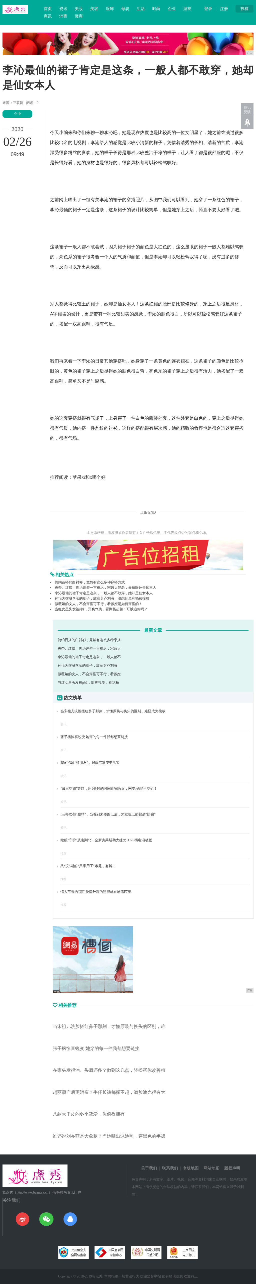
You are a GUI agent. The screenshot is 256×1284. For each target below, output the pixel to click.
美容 (94, 9)
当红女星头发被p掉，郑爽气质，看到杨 (88, 682)
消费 (63, 16)
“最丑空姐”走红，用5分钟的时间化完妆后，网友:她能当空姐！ (108, 788)
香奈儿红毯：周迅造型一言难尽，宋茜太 (89, 648)
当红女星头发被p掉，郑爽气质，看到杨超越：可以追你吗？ (101, 609)
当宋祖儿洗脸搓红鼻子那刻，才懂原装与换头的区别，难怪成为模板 (113, 711)
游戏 (187, 9)
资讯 (63, 9)
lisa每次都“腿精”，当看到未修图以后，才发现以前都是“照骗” (108, 814)
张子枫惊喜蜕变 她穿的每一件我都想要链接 (94, 737)
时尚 (156, 9)
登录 (208, 9)
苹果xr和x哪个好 (89, 477)
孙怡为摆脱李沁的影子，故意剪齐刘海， (89, 665)
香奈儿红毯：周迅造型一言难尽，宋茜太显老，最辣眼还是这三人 (105, 588)
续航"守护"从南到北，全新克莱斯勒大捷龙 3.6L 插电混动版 (106, 840)
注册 (224, 9)
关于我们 (149, 1168)
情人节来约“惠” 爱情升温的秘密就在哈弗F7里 (95, 892)
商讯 (48, 16)
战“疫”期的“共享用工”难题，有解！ (88, 866)
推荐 (63, 853)
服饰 (110, 9)
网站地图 (212, 1168)
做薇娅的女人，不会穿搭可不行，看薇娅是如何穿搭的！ (98, 604)
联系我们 (170, 1168)
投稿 (244, 9)
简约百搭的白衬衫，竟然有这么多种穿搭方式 (90, 582)
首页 (48, 9)
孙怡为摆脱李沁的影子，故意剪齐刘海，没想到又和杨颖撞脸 (102, 598)
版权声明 (232, 1168)
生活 (141, 9)
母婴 (125, 9)
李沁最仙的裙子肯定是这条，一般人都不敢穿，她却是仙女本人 (104, 593)
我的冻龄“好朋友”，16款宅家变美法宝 (90, 763)
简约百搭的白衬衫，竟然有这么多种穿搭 (89, 640)
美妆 (79, 9)
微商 (79, 16)
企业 (172, 9)
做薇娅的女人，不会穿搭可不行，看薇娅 (89, 674)
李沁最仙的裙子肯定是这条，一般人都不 (89, 657)
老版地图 (191, 1168)
